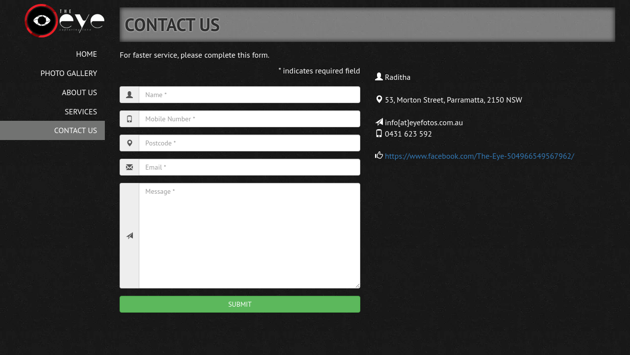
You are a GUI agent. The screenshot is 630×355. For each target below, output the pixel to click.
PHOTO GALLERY (68, 73)
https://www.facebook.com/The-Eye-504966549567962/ (479, 156)
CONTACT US (75, 130)
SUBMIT (240, 304)
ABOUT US (79, 92)
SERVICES (81, 111)
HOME (86, 54)
